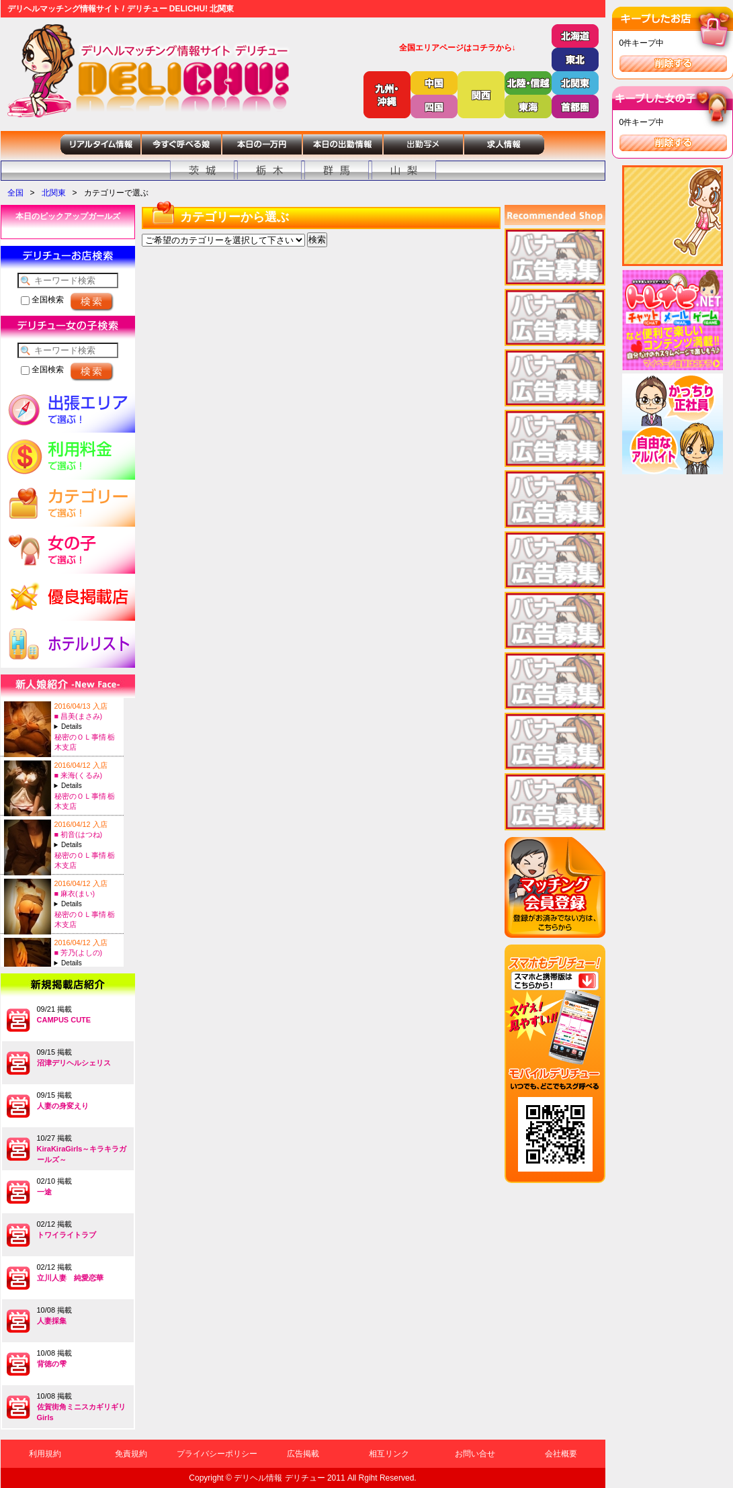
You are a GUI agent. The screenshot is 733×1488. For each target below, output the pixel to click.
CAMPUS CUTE (64, 1020)
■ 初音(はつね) (78, 834)
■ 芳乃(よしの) (78, 953)
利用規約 (45, 1453)
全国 (15, 193)
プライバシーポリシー (217, 1453)
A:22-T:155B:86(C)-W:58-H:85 (87, 904)
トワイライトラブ (66, 1235)
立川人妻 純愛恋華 (70, 1278)
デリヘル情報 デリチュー (279, 1478)
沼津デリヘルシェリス (74, 1063)
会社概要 (561, 1453)
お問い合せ (475, 1453)
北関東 (54, 193)
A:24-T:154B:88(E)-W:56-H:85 (87, 726)
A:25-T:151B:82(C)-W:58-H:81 (87, 845)
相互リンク (389, 1453)
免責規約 (131, 1453)
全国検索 (42, 299)
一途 (44, 1192)
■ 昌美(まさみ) (78, 716)
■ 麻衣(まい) (74, 893)
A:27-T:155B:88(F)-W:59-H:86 (87, 786)
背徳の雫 (52, 1364)
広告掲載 (303, 1453)
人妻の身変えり (63, 1106)
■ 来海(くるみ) (78, 775)
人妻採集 (52, 1321)
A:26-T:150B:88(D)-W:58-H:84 (87, 963)
